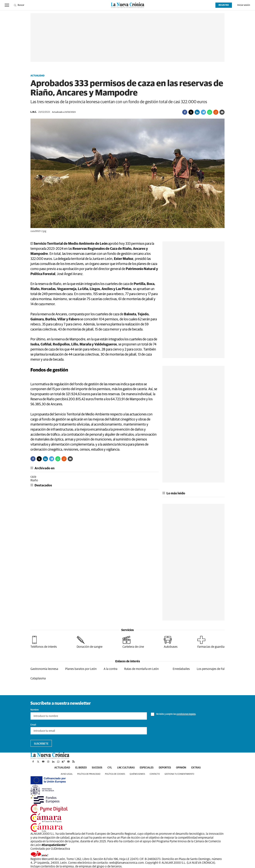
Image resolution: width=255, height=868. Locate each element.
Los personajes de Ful (211, 668)
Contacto (155, 774)
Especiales (147, 768)
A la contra (110, 668)
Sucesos (94, 768)
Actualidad (37, 76)
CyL (108, 768)
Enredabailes (181, 668)
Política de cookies (115, 774)
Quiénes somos (137, 774)
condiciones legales (186, 714)
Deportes (166, 768)
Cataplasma (38, 678)
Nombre (34, 710)
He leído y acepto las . (173, 714)
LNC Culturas (125, 768)
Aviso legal (67, 774)
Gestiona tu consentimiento (179, 774)
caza (33, 476)
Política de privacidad (88, 774)
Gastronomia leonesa (44, 668)
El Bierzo (77, 768)
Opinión (184, 768)
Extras (201, 768)
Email (33, 725)
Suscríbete (41, 743)
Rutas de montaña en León (141, 668)
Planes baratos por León (81, 668)
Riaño (34, 480)
